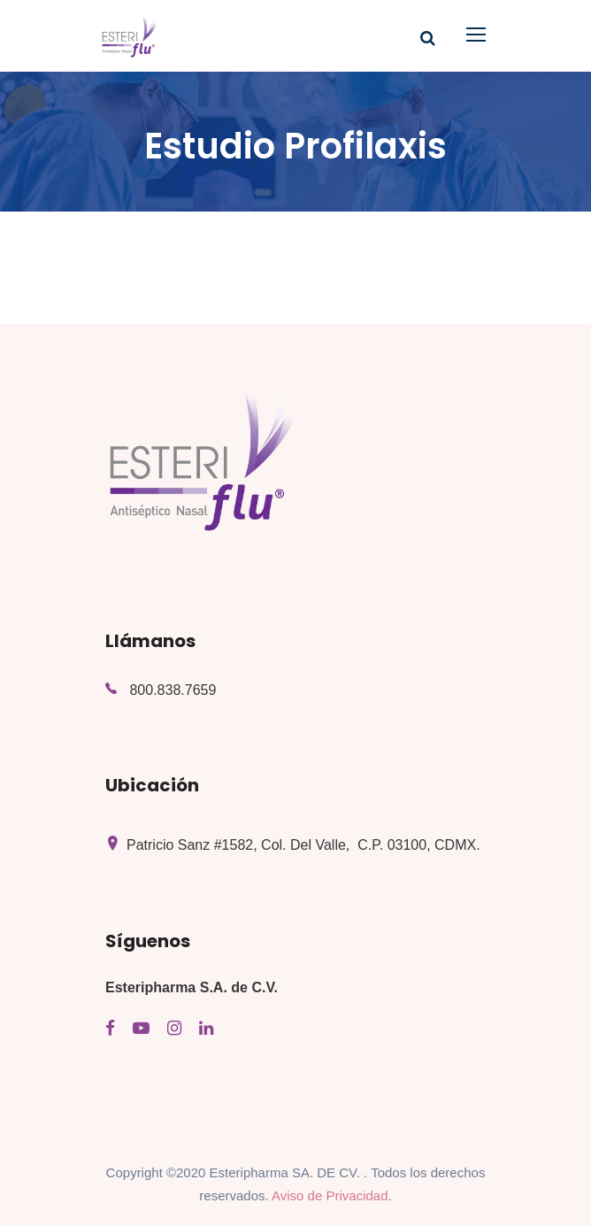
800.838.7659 (172, 690)
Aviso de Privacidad (330, 1195)
